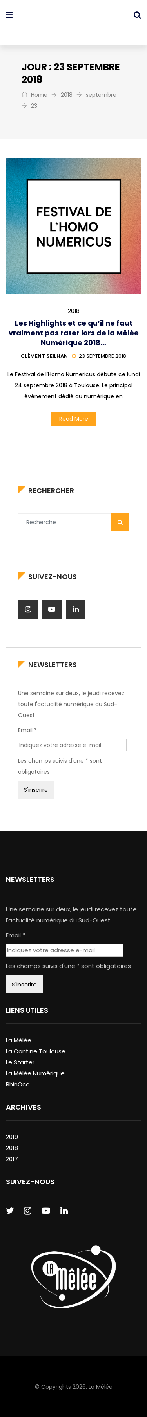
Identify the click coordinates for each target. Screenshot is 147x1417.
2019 (12, 1137)
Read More (73, 419)
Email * (27, 730)
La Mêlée (18, 1040)
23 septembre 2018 (99, 356)
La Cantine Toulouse (35, 1051)
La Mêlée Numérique (35, 1073)
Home (34, 95)
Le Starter (20, 1062)
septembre (101, 95)
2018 (67, 95)
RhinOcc (17, 1084)
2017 (12, 1159)
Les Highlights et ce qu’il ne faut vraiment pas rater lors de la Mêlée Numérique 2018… (74, 333)
